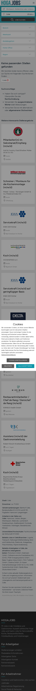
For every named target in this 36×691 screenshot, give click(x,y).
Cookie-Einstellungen (18, 360)
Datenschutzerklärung (8, 355)
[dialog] (18, 345)
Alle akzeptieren (25, 366)
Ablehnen (8, 366)
